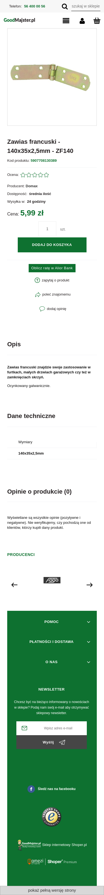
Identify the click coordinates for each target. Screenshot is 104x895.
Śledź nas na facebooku (51, 789)
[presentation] (14, 584)
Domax (32, 186)
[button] (61, 21)
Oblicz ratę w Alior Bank (52, 268)
